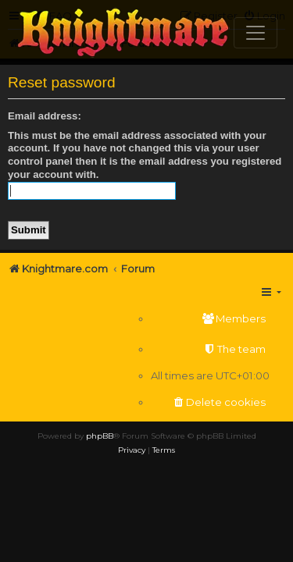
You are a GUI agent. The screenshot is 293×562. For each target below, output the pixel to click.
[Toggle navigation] (255, 32)
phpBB (99, 436)
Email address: (44, 116)
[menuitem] (210, 319)
